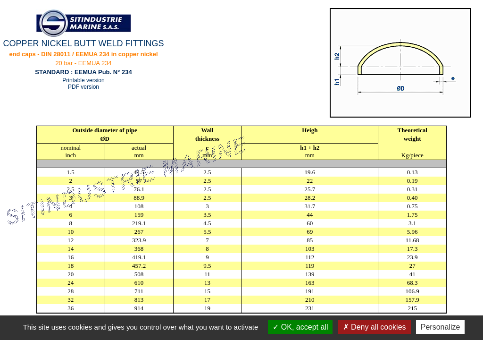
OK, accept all (300, 327)
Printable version (83, 80)
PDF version (83, 87)
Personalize (440, 327)
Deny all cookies (374, 327)
